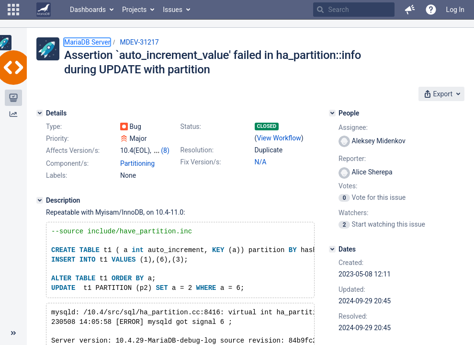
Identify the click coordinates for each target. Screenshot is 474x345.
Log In (455, 9)
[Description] (39, 200)
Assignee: (353, 127)
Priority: (57, 138)
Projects (134, 9)
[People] (332, 113)
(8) (165, 150)
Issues (172, 9)
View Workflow (279, 138)
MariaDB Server (87, 42)
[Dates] (332, 249)
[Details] (39, 113)
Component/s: (67, 163)
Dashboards (88, 9)
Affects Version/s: (73, 150)
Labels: (56, 175)
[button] (13, 9)
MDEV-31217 (139, 42)
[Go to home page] (44, 9)
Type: (54, 126)
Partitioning (137, 163)
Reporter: (352, 158)
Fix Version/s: (201, 162)
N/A (261, 162)
